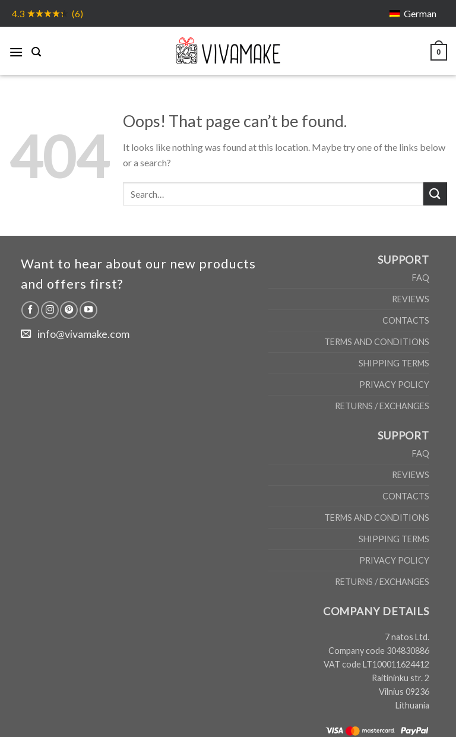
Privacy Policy (394, 384)
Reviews (410, 299)
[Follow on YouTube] (88, 310)
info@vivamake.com (83, 334)
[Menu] (16, 50)
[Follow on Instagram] (50, 310)
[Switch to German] (413, 13)
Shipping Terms (394, 363)
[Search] (36, 50)
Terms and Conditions (376, 342)
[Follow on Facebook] (30, 310)
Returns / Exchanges (382, 406)
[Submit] (435, 193)
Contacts (405, 320)
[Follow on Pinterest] (69, 310)
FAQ (420, 278)
